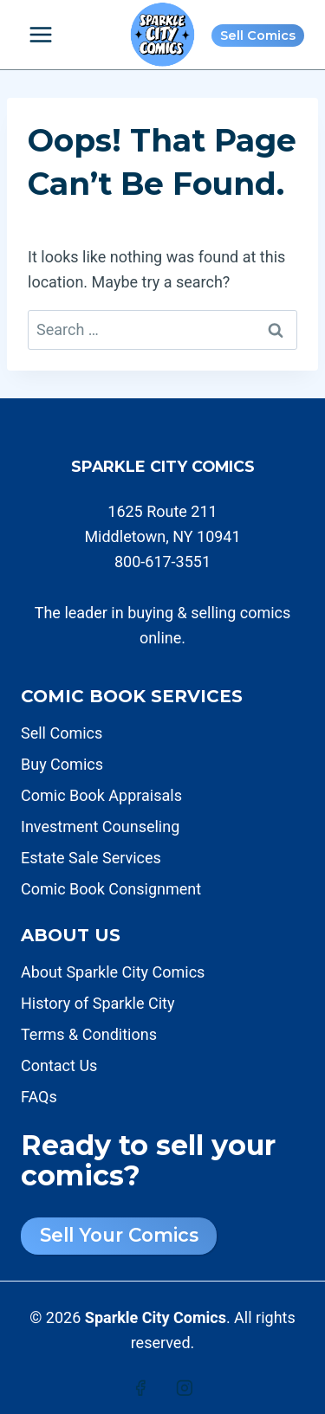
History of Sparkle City (97, 1003)
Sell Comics (258, 35)
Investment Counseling (100, 826)
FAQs (39, 1097)
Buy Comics (62, 764)
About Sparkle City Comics (113, 972)
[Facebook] (140, 1388)
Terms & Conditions (89, 1034)
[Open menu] (41, 34)
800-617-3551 (162, 561)
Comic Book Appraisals (101, 795)
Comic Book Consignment (111, 889)
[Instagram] (184, 1388)
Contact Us (59, 1065)
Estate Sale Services (91, 858)
